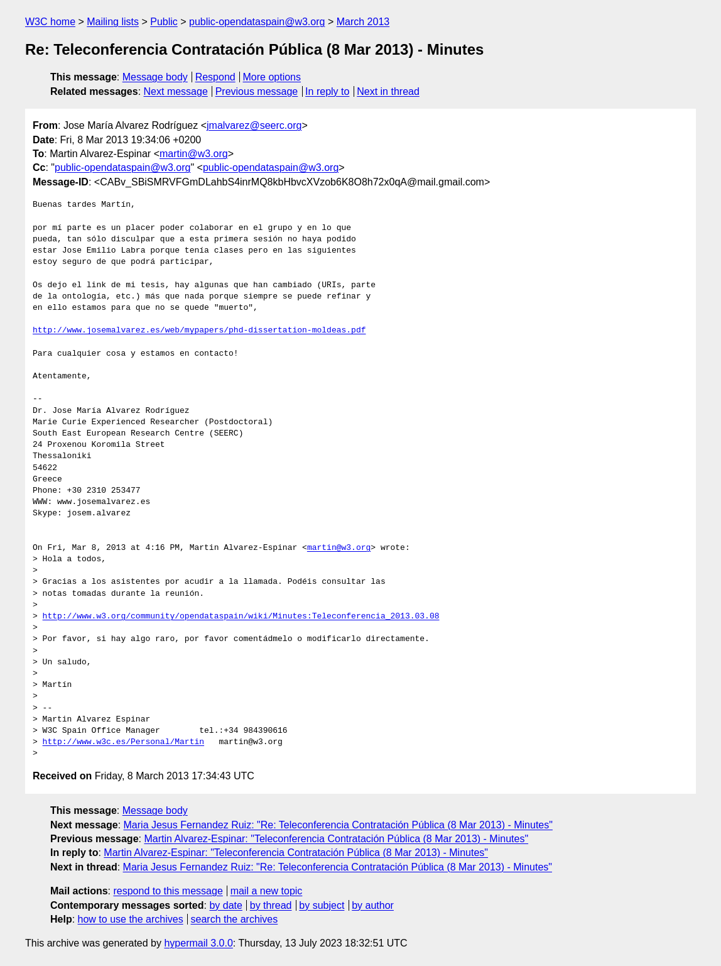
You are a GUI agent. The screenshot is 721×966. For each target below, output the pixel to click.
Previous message (256, 91)
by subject (321, 905)
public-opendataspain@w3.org (257, 21)
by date (225, 905)
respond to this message (167, 891)
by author (373, 905)
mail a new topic (266, 891)
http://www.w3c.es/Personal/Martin (123, 742)
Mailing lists (113, 21)
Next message (176, 91)
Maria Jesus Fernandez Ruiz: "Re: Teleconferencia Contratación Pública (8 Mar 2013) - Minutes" (338, 825)
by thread (271, 905)
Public (164, 21)
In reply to (327, 91)
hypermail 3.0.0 (198, 943)
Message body (155, 77)
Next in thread (388, 91)
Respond (215, 77)
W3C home (50, 21)
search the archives (234, 919)
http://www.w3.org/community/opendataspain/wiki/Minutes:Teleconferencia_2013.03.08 (241, 616)
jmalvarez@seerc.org (254, 125)
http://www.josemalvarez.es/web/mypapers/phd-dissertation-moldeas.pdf (199, 330)
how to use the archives (130, 919)
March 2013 (363, 21)
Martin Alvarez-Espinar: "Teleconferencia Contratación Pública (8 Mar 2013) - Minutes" (336, 838)
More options (272, 77)
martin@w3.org (194, 153)
